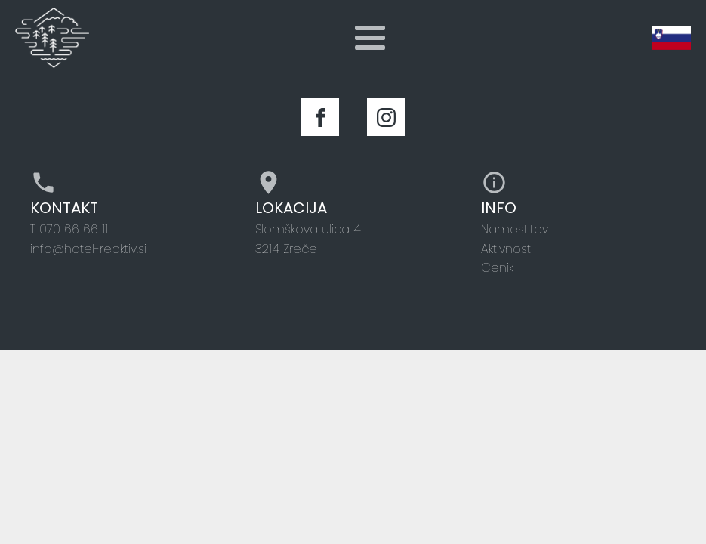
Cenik (497, 268)
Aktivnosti (507, 249)
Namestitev (514, 229)
